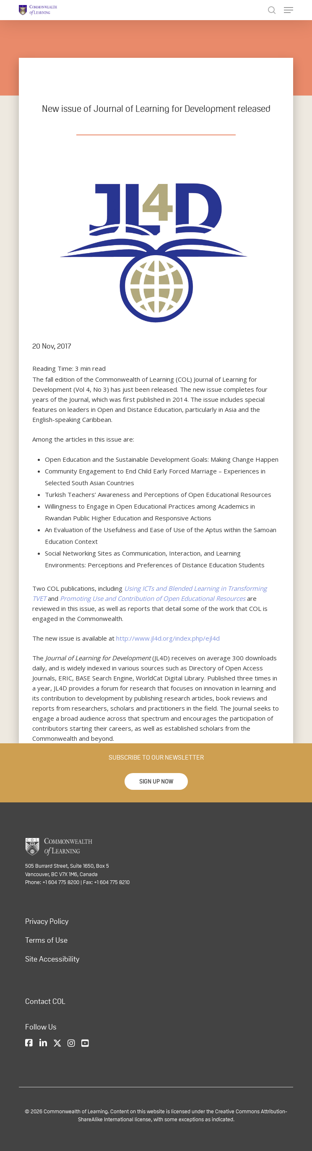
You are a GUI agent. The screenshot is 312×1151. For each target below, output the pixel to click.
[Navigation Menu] (288, 10)
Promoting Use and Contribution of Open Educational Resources (152, 598)
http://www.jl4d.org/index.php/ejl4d (168, 638)
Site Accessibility (52, 958)
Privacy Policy (46, 921)
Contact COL (45, 1001)
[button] (156, 781)
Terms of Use (46, 940)
